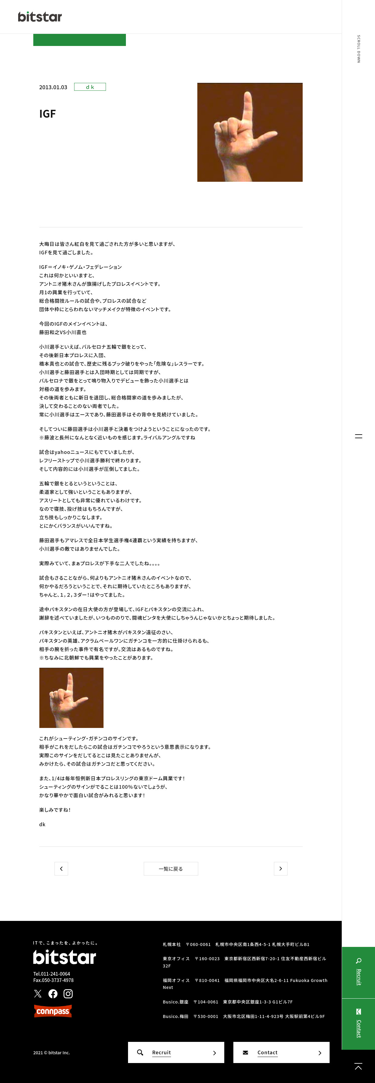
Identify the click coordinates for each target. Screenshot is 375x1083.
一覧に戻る (171, 868)
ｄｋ (90, 86)
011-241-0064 (55, 973)
